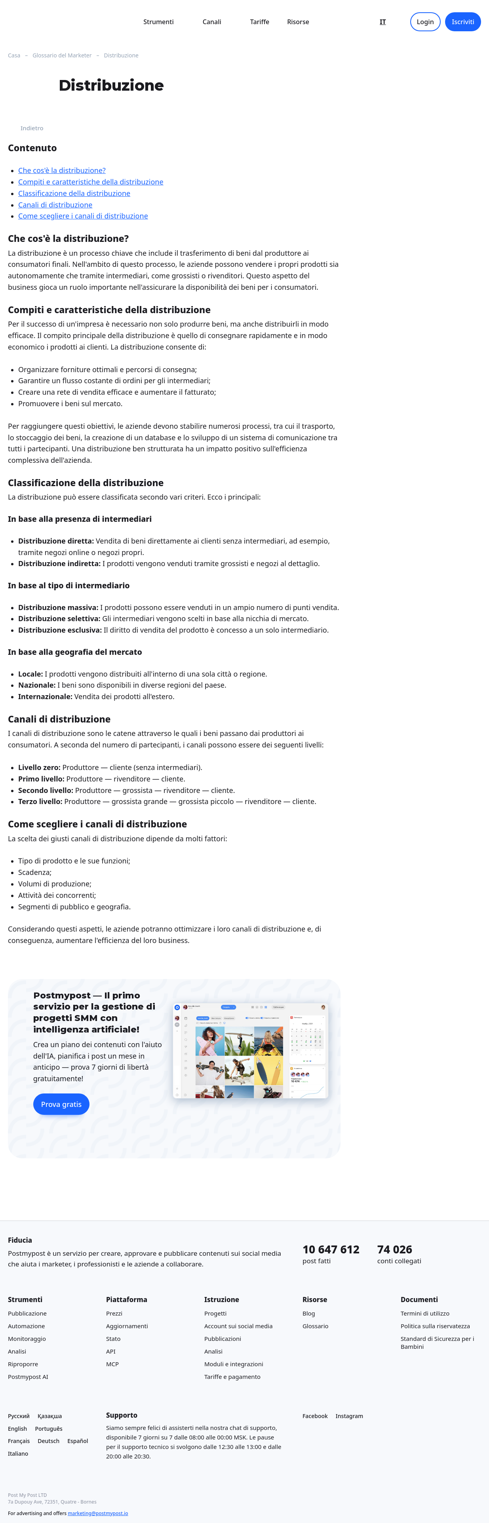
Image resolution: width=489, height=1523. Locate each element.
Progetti (215, 1314)
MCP (112, 1364)
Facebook (315, 1416)
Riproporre (23, 1364)
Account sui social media (238, 1326)
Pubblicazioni (222, 1339)
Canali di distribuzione (55, 204)
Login (425, 21)
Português (48, 1428)
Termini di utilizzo (425, 1314)
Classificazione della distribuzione (74, 193)
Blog (309, 1314)
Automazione (26, 1326)
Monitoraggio (27, 1339)
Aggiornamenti (127, 1326)
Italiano (18, 1454)
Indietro (26, 128)
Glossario (316, 1326)
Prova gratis (61, 1104)
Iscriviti (463, 21)
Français (19, 1441)
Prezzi (114, 1314)
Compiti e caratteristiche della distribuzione (91, 181)
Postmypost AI (28, 1377)
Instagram (349, 1416)
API (111, 1352)
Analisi (17, 1352)
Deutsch (48, 1441)
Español (77, 1441)
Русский (19, 1416)
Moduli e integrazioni (233, 1364)
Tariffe (260, 21)
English (17, 1428)
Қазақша (50, 1416)
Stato (113, 1339)
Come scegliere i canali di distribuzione (83, 216)
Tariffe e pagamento (232, 1377)
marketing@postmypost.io (98, 1513)
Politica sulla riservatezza (435, 1326)
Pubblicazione (27, 1314)
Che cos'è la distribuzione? (62, 170)
